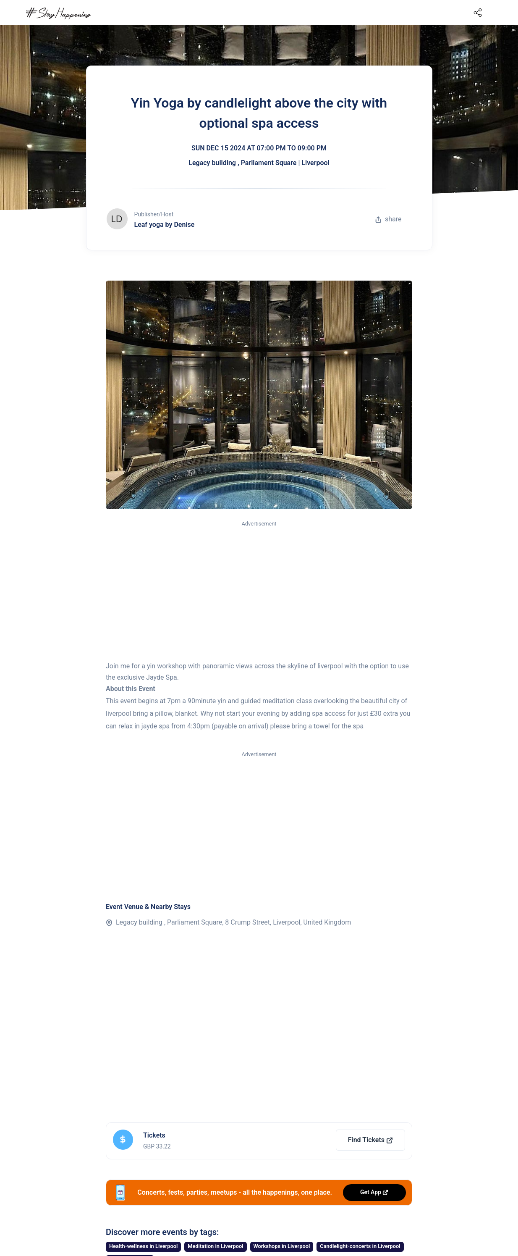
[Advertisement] (259, 591)
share (388, 219)
